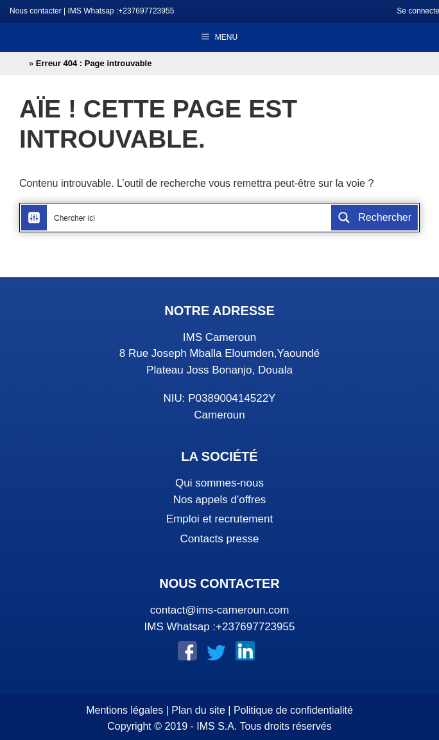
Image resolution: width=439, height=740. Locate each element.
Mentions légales (124, 710)
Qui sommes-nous (219, 483)
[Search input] (189, 217)
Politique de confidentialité (293, 710)
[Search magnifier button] (374, 217)
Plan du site (198, 710)
